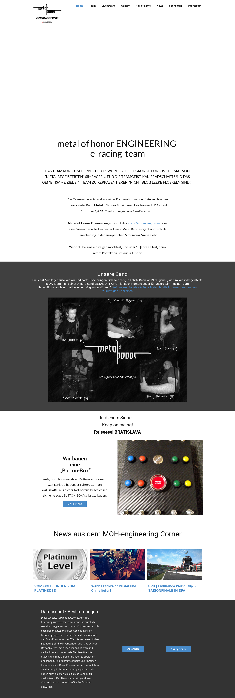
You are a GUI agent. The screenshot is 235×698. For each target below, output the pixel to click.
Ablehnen (133, 648)
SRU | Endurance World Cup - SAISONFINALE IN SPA (172, 588)
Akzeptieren (179, 649)
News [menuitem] (160, 5)
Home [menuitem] (79, 5)
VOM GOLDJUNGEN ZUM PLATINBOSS (54, 588)
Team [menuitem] (92, 5)
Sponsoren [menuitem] (175, 5)
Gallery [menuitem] (125, 5)
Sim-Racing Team (144, 223)
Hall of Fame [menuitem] (143, 5)
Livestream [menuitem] (108, 5)
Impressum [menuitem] (194, 5)
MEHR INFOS (74, 504)
